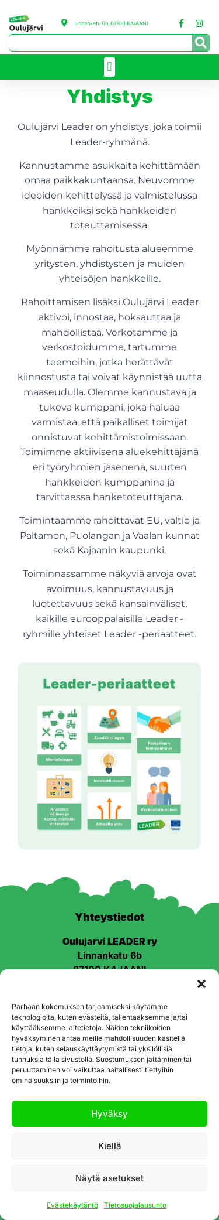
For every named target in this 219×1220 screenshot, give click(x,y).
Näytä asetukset (109, 1178)
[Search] (201, 43)
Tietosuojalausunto (135, 1205)
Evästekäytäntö (72, 1205)
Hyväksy (109, 1113)
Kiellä (109, 1145)
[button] (201, 984)
